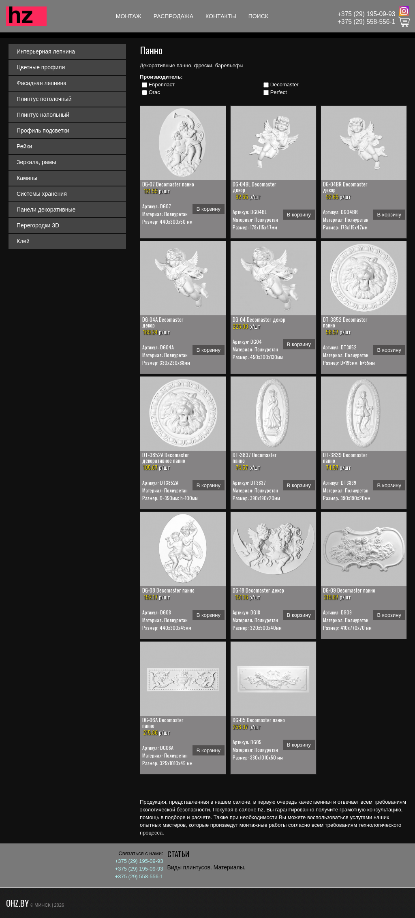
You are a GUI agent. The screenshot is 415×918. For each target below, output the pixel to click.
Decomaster (284, 84)
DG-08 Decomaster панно (168, 590)
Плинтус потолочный (44, 99)
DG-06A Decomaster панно (163, 723)
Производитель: (161, 77)
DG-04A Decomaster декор (163, 322)
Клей (23, 241)
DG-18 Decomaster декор (258, 590)
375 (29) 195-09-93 (368, 14)
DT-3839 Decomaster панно (345, 457)
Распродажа (173, 16)
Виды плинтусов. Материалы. (206, 867)
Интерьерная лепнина (46, 51)
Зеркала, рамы (36, 162)
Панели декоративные (46, 209)
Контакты (220, 16)
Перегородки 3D (38, 225)
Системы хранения (42, 193)
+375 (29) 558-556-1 (367, 21)
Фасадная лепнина (41, 83)
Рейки (24, 146)
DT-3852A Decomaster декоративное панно (165, 457)
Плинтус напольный (43, 114)
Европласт (162, 84)
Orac (154, 92)
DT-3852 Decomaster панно (345, 322)
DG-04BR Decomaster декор (345, 187)
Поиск (258, 16)
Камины (27, 178)
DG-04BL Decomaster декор (254, 187)
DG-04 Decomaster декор (259, 319)
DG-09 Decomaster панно (349, 590)
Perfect (278, 92)
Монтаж (128, 16)
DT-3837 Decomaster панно (255, 457)
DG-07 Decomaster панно (168, 184)
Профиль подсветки (43, 130)
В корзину (208, 209)
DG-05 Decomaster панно (259, 720)
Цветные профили (41, 67)
